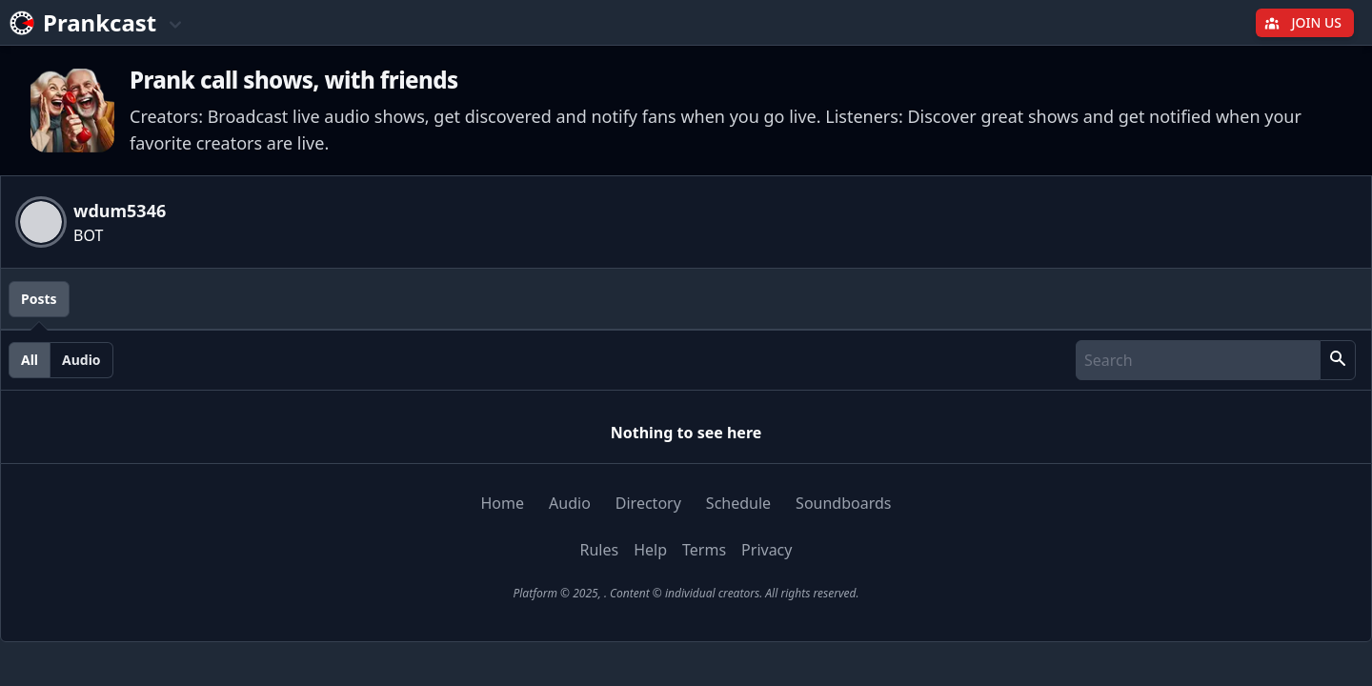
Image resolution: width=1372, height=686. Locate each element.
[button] (1338, 360)
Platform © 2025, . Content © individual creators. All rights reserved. (685, 593)
